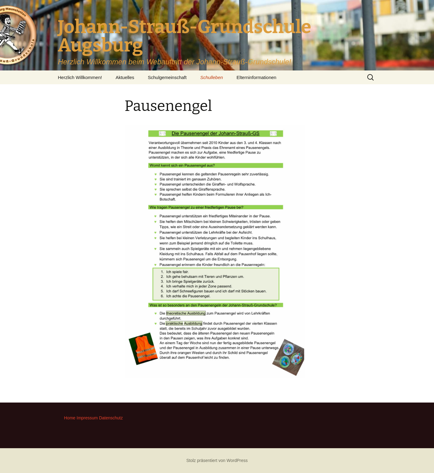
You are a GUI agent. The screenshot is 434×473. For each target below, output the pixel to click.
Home (69, 417)
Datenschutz (111, 417)
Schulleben (211, 77)
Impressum (87, 417)
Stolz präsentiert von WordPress (217, 460)
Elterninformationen (256, 77)
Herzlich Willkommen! (80, 77)
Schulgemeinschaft (167, 77)
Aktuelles (125, 77)
